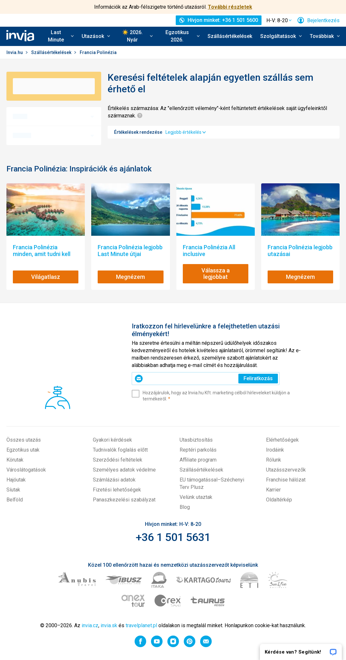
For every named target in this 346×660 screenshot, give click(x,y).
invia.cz (90, 625)
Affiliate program (198, 460)
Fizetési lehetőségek (117, 490)
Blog (185, 507)
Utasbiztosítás (196, 440)
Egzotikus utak (23, 450)
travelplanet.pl (141, 625)
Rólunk (273, 460)
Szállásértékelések (230, 36)
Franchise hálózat (286, 480)
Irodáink (275, 450)
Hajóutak (16, 480)
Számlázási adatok (114, 480)
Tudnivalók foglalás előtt (120, 450)
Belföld (14, 500)
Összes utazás (23, 440)
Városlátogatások (26, 470)
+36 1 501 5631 (173, 537)
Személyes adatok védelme (124, 470)
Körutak (14, 460)
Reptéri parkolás (198, 450)
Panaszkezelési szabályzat (124, 500)
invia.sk (109, 625)
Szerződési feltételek (117, 460)
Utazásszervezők (286, 470)
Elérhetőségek (282, 440)
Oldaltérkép (279, 500)
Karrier (273, 490)
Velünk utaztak (196, 497)
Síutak (13, 490)
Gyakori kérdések (112, 440)
